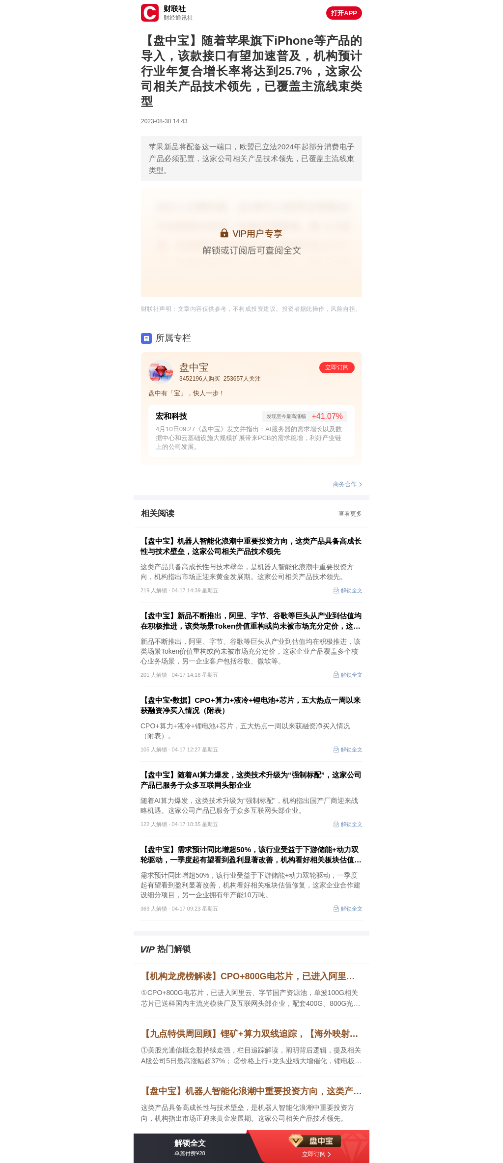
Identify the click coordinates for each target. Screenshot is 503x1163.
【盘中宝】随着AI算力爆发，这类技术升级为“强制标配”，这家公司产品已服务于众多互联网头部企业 (251, 780)
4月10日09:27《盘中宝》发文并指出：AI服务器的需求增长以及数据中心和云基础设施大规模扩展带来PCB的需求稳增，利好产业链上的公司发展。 (249, 437)
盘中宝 (194, 367)
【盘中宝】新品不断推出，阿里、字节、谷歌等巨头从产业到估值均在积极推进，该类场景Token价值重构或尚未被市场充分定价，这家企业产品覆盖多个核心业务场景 (251, 621)
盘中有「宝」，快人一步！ (186, 393)
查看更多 (350, 513)
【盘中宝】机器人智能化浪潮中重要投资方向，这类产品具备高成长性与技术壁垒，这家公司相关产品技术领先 (251, 546)
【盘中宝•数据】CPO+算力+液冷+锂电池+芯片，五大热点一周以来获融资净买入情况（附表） (250, 705)
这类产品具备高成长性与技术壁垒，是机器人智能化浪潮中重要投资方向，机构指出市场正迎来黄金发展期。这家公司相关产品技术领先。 (247, 1113)
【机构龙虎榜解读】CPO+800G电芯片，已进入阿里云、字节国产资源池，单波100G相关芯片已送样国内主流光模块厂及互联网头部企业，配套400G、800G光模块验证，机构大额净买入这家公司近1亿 (251, 976)
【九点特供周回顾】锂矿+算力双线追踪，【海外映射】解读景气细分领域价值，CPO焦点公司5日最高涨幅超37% (251, 1034)
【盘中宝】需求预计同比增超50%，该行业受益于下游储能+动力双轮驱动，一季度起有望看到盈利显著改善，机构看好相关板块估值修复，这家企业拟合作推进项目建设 (251, 855)
